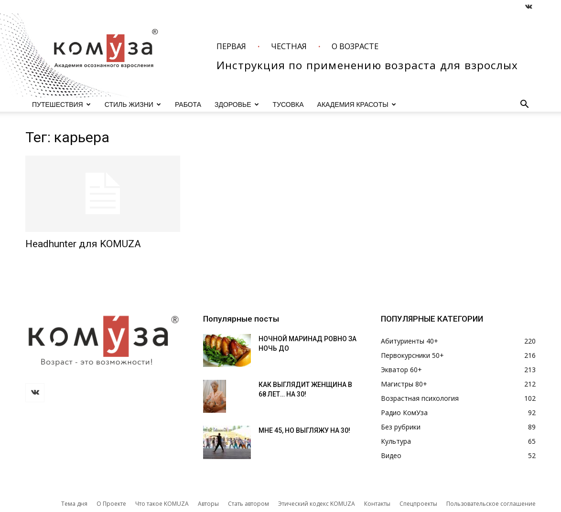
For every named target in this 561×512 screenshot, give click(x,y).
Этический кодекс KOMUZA (316, 504)
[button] (524, 105)
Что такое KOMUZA (162, 504)
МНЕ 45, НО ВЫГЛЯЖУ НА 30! (304, 430)
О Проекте (111, 504)
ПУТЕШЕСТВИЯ (61, 104)
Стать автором (248, 504)
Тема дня (74, 504)
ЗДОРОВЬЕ (237, 104)
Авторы (208, 504)
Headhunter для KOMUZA (83, 244)
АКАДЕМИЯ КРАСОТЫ (356, 104)
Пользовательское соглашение (491, 504)
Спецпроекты (418, 504)
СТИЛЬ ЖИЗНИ (133, 104)
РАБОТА (188, 104)
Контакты (377, 504)
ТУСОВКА (288, 104)
